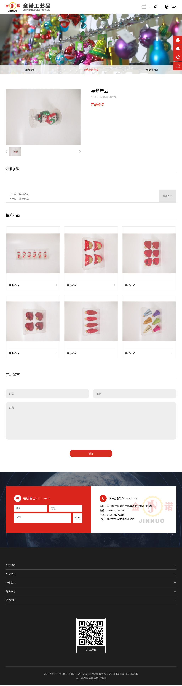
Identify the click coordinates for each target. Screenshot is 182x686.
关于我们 (91, 565)
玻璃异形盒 (152, 70)
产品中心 (91, 574)
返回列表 (167, 196)
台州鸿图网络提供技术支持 (91, 678)
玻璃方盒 (30, 70)
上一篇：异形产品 (19, 194)
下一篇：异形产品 (19, 199)
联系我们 (91, 600)
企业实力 (91, 583)
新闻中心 (91, 592)
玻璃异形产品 (91, 70)
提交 (91, 454)
